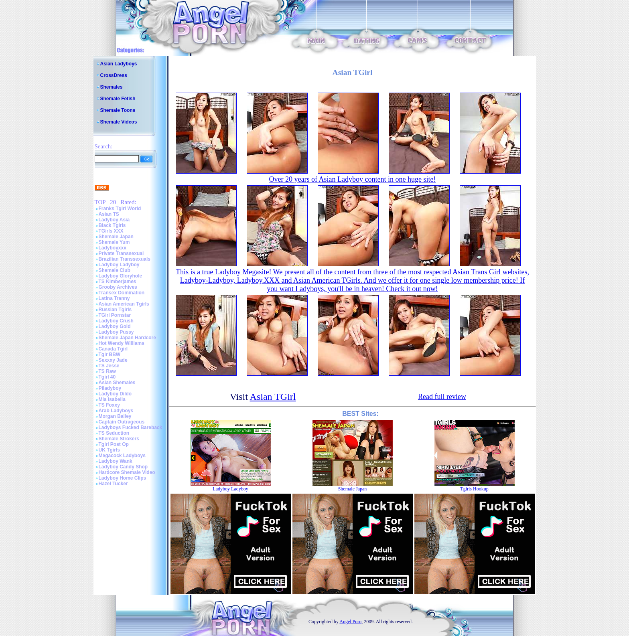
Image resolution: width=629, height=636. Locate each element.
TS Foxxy (109, 405)
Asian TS (109, 214)
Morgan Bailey (115, 416)
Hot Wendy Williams (121, 343)
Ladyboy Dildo (115, 394)
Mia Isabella (112, 399)
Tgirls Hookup (474, 489)
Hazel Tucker (113, 483)
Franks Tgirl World (120, 208)
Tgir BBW (110, 354)
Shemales (111, 87)
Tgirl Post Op (114, 444)
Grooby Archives (118, 287)
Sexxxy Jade (113, 360)
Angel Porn (350, 621)
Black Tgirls (112, 225)
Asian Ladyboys (118, 64)
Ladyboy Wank (115, 461)
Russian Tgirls (115, 309)
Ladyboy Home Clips (122, 478)
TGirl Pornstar (115, 315)
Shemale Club (114, 270)
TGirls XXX (111, 231)
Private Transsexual (121, 253)
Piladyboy (110, 388)
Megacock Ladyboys (122, 455)
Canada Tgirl (113, 349)
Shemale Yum (114, 242)
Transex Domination (122, 293)
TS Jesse (109, 366)
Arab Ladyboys (116, 410)
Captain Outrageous (122, 422)
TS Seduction (114, 433)
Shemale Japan (116, 236)
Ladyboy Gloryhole (120, 276)
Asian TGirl (273, 396)
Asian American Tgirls (124, 304)
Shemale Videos (118, 122)
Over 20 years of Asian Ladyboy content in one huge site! (352, 179)
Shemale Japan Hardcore (127, 337)
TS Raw (107, 371)
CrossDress (113, 75)
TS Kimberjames (117, 281)
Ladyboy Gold (115, 326)
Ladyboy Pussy (116, 332)
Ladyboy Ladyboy (119, 264)
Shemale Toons (118, 110)
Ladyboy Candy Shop (123, 467)
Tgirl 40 (107, 377)
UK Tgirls (109, 450)
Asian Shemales (117, 382)
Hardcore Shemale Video (127, 472)
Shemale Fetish (118, 98)
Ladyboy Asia (114, 220)
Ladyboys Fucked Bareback (130, 427)
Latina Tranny (114, 298)
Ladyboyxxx (112, 248)
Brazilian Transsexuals (124, 259)
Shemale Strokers (119, 439)
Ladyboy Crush (116, 321)
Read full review (442, 397)
